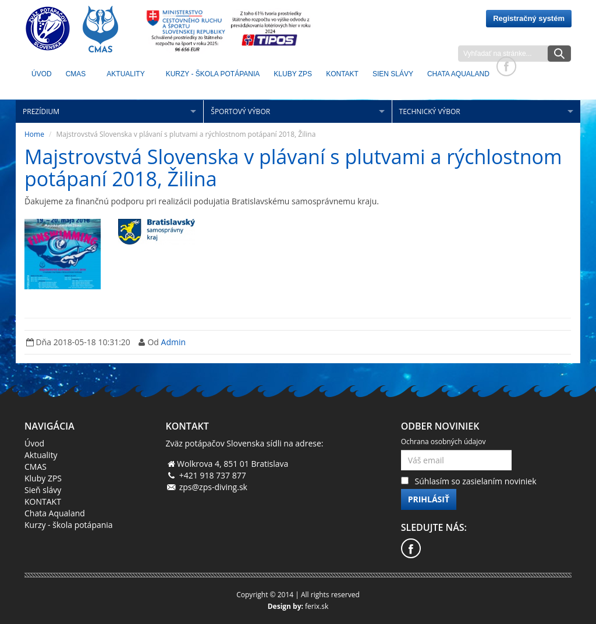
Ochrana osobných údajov (443, 441)
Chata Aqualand (458, 74)
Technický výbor (429, 111)
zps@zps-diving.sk (213, 486)
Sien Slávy (392, 74)
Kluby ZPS (43, 478)
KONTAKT (342, 74)
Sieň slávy (42, 489)
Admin (173, 342)
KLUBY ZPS (293, 74)
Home (34, 134)
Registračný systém (529, 18)
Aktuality (125, 74)
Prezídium (41, 111)
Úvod (41, 74)
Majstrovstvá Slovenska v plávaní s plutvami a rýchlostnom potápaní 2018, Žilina (293, 167)
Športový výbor (240, 111)
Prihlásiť (428, 499)
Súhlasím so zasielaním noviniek (476, 481)
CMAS (76, 74)
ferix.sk (316, 606)
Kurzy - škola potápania (213, 74)
